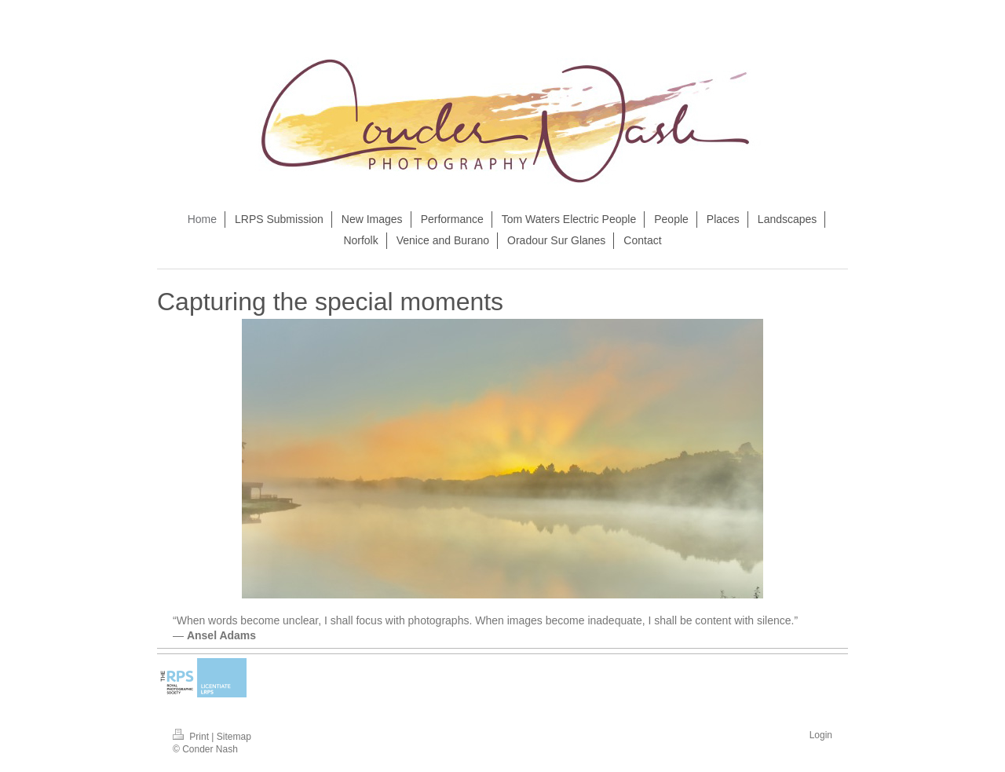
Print (192, 736)
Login (820, 735)
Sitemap (234, 736)
